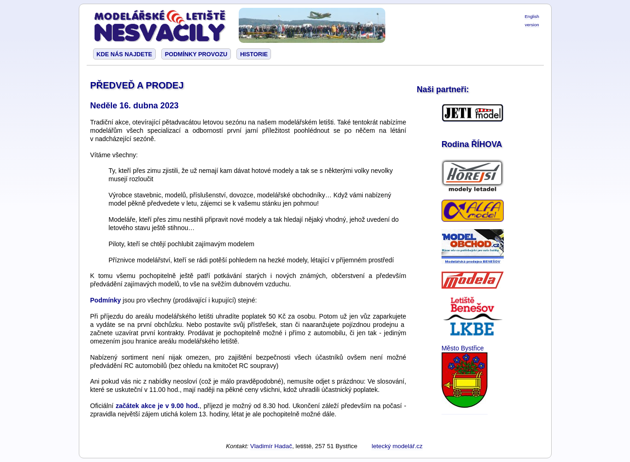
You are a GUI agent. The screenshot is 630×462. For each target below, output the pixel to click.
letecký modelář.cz (396, 446)
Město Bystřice (463, 348)
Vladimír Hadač (271, 446)
